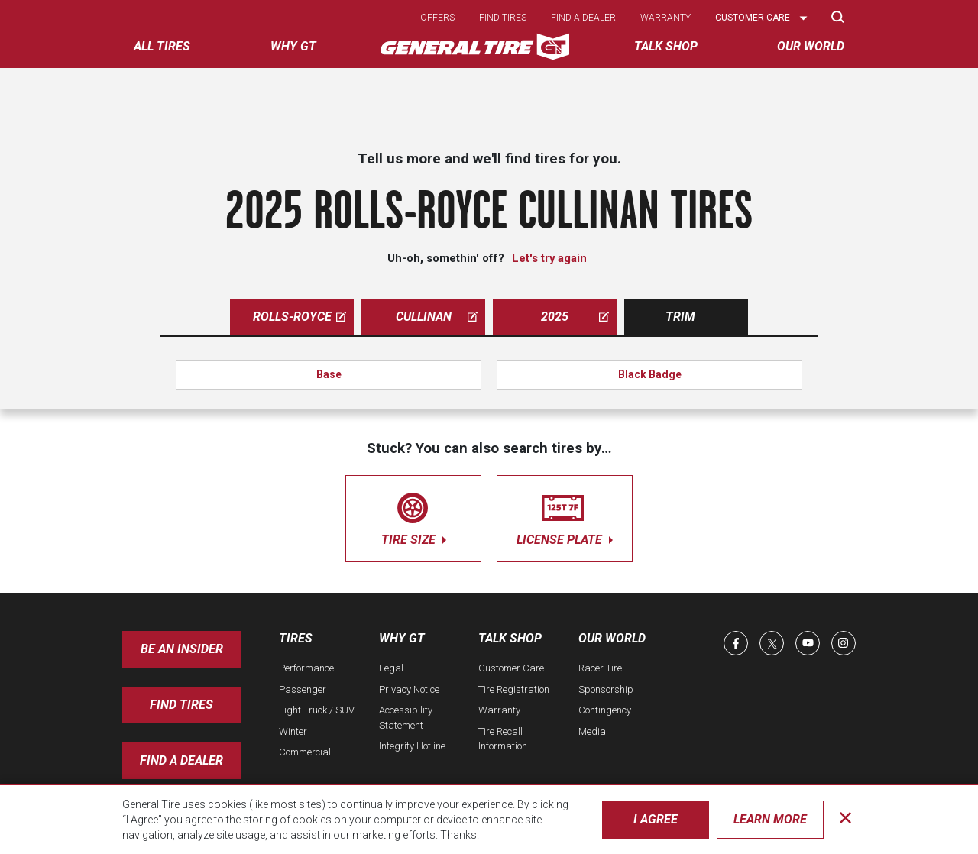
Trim (680, 316)
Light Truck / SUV (317, 710)
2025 (575, 316)
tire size (413, 516)
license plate (565, 516)
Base (329, 374)
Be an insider (182, 649)
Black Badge (650, 374)
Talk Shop (510, 638)
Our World (612, 638)
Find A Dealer (181, 760)
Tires (296, 638)
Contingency (604, 710)
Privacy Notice (409, 689)
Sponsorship (605, 689)
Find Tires (181, 704)
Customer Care (511, 668)
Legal (391, 668)
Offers (437, 17)
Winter (293, 731)
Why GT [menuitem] (293, 46)
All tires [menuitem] (162, 46)
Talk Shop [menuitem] (666, 46)
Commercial (305, 752)
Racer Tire (600, 668)
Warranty (665, 17)
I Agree (655, 819)
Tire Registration (513, 689)
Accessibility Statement (405, 717)
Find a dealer (583, 17)
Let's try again (549, 258)
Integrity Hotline (412, 746)
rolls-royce (300, 316)
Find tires (502, 17)
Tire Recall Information (502, 739)
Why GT (402, 638)
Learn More (770, 819)
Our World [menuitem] (810, 46)
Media (592, 731)
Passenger (302, 689)
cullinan (437, 316)
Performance (306, 668)
